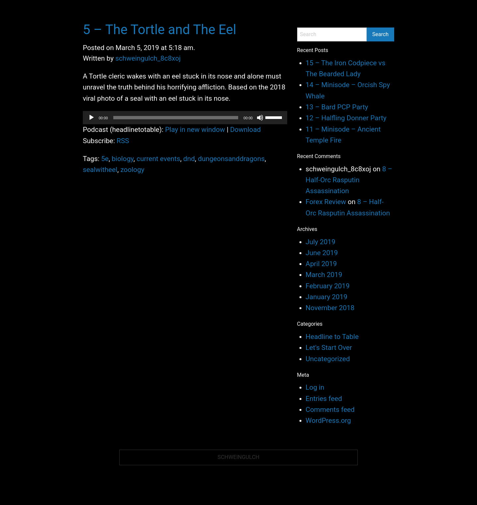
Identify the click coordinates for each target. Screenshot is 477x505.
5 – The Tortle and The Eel (159, 29)
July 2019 (321, 242)
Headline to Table (332, 337)
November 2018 (330, 308)
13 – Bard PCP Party (337, 107)
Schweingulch (238, 457)
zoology (132, 170)
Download (245, 130)
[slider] (175, 117)
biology (122, 159)
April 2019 (321, 264)
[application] (185, 117)
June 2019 (322, 253)
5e (105, 159)
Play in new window (195, 130)
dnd (189, 159)
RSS (123, 141)
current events (158, 159)
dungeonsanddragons (231, 159)
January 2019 (326, 297)
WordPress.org (328, 420)
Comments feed (330, 410)
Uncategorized (328, 359)
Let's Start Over (329, 348)
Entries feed (324, 399)
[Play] (91, 117)
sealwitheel (100, 170)
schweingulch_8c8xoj (148, 58)
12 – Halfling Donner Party (346, 118)
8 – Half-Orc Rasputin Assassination (349, 180)
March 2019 (324, 275)
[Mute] (260, 117)
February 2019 (328, 286)
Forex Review (326, 202)
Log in (315, 387)
